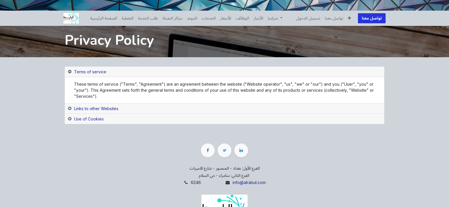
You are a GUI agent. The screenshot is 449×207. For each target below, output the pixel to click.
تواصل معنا (371, 18)
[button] (348, 18)
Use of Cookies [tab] (89, 118)
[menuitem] (104, 18)
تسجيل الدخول (307, 18)
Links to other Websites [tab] (96, 108)
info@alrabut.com (249, 182)
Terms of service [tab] (90, 71)
